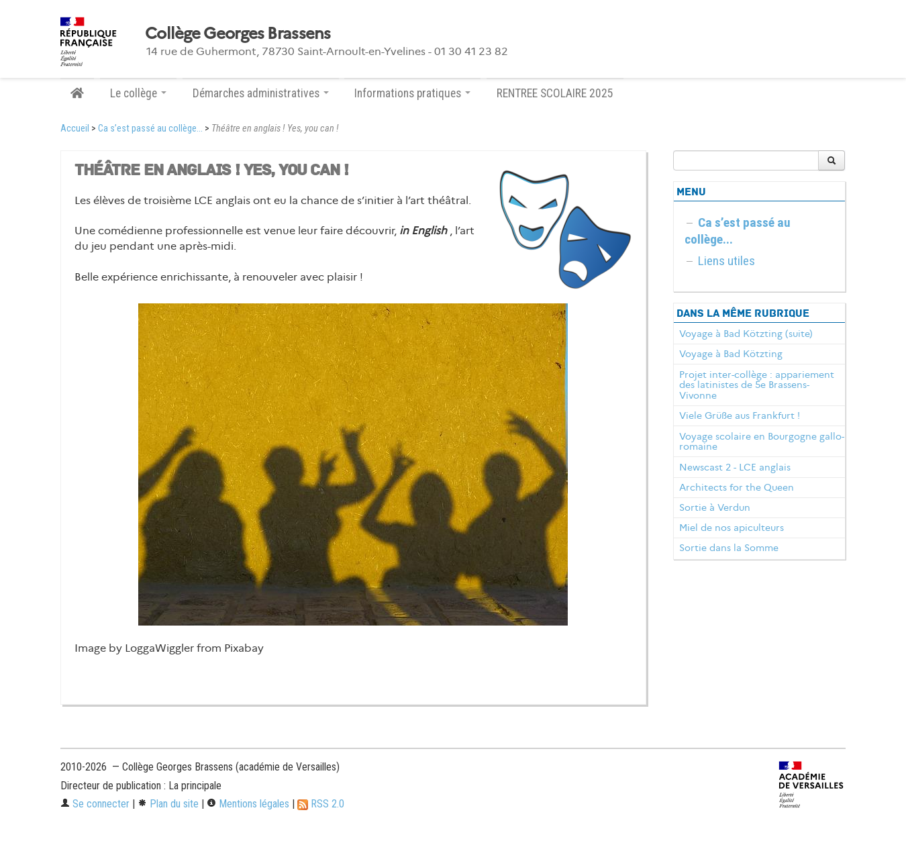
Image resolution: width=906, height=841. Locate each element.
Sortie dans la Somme (728, 548)
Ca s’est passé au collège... (150, 128)
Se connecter (95, 803)
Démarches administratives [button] (261, 93)
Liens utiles (726, 260)
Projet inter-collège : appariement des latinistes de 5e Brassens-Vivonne (756, 385)
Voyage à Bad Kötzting (731, 354)
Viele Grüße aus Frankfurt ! (739, 415)
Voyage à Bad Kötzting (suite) (746, 334)
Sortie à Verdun (714, 507)
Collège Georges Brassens (238, 33)
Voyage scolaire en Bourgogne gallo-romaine (761, 441)
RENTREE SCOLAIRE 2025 (555, 93)
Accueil (74, 128)
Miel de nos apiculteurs (731, 528)
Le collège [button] (138, 93)
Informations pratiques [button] (412, 93)
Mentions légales (248, 803)
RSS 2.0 (320, 803)
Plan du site (168, 803)
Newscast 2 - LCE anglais (735, 467)
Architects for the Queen (736, 487)
